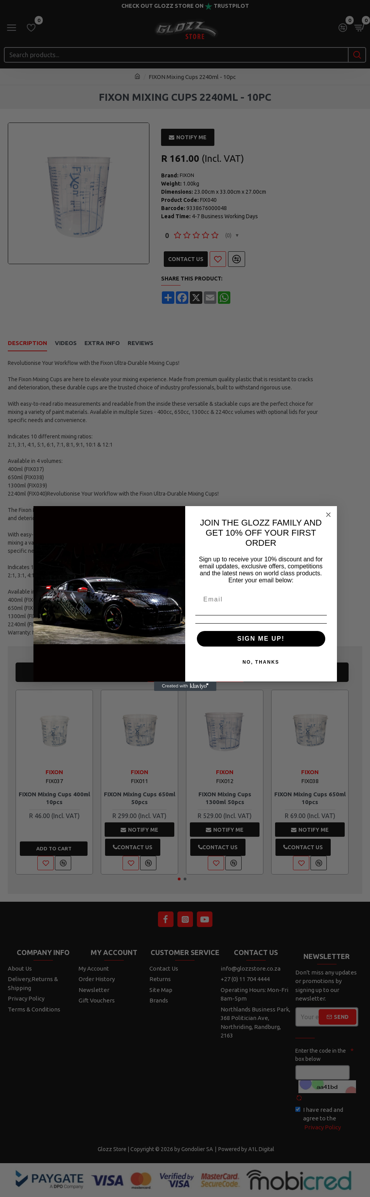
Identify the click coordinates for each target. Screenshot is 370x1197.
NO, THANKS (260, 662)
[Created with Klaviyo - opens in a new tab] (185, 686)
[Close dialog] (328, 514)
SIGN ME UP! (261, 638)
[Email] (261, 599)
